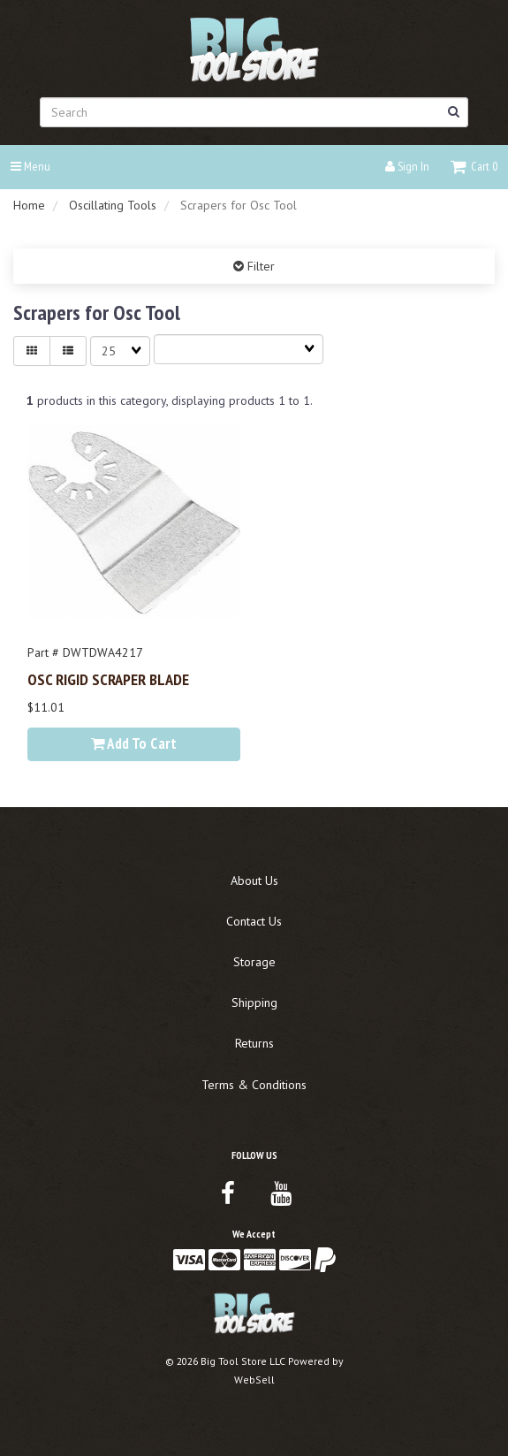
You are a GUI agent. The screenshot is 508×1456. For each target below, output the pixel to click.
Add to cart (134, 743)
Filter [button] (259, 266)
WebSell (254, 1379)
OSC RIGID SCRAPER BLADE (108, 679)
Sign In (407, 166)
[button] (474, 166)
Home (29, 205)
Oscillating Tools (112, 205)
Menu (30, 166)
